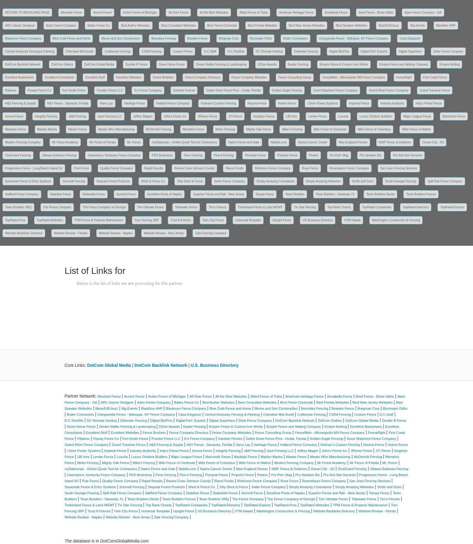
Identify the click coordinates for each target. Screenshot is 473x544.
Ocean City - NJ (433, 142)
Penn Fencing (193, 155)
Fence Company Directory (202, 77)
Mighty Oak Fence (258, 129)
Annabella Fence (336, 12)
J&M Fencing (77, 116)
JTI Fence (235, 116)
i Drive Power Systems (322, 103)
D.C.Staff (210, 51)
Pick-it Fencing (224, 155)
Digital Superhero (410, 51)
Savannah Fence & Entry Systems (28, 181)
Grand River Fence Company (388, 90)
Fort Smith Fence (74, 90)
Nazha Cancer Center (312, 142)
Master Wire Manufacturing (116, 129)
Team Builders (294, 194)
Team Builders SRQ (18, 207)
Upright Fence (281, 220)
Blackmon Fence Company (23, 38)
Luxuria (343, 116)
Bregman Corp (229, 38)
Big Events (417, 25)
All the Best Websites (214, 12)
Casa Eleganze (410, 38)
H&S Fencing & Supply (20, 103)
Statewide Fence (93, 194)
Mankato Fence (15, 129)
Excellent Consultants (59, 77)
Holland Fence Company (172, 103)
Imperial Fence (359, 103)
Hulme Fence (287, 103)
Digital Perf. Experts (374, 51)
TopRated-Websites (50, 220)
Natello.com (279, 142)
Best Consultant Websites (178, 25)
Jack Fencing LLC (110, 116)
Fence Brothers (163, 77)
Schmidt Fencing (73, 181)
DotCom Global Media (99, 64)
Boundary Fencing (163, 38)
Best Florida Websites (262, 25)
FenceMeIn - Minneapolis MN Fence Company (353, 77)
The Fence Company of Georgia (104, 207)
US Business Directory (318, 220)
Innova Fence (14, 116)
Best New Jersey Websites (307, 25)
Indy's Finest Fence (429, 103)
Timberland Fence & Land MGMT (260, 207)
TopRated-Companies (377, 207)
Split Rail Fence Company (444, 181)
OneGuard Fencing (18, 155)
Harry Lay (106, 103)
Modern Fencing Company (23, 142)
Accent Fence (102, 12)
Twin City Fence (213, 220)
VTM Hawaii (352, 220)
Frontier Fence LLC (110, 90)
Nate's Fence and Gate (243, 142)
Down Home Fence (172, 64)
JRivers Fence (207, 116)
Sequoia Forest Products (113, 181)
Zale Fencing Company (210, 233)
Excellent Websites (128, 77)
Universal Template (248, 220)
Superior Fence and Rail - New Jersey (218, 194)
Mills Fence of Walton (416, 129)
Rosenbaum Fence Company (349, 168)
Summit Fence (126, 194)
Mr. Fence (133, 142)
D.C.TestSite (235, 51)
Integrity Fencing (46, 116)
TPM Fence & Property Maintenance (99, 220)
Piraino (313, 155)
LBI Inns (291, 116)
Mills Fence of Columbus (374, 129)
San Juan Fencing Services (398, 168)
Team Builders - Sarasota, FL (335, 194)
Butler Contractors (295, 38)
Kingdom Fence (264, 116)
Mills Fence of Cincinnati (330, 129)
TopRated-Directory (416, 207)
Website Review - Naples (116, 233)
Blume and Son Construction (121, 38)
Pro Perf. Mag (339, 155)
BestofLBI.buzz (389, 25)
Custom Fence (182, 51)
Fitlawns (10, 90)
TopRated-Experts (452, 207)
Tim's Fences (218, 207)
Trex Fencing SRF (147, 220)
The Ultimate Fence (150, 207)
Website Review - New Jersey (164, 233)
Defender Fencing (306, 51)
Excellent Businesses (19, 77)
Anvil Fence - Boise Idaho (376, 12)
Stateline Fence (60, 194)
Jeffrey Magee (142, 116)
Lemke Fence (317, 116)
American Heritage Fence (296, 12)
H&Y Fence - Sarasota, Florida (67, 103)
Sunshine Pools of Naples (164, 194)
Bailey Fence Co (98, 25)
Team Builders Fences (421, 194)
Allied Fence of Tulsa (254, 12)
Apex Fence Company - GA (423, 12)
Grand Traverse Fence (435, 90)
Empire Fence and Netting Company (403, 64)
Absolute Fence (71, 12)
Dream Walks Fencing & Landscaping (221, 64)
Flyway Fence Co (39, 90)
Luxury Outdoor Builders (376, 116)
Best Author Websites (135, 25)
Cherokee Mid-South (80, 51)
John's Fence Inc (175, 116)
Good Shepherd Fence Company (335, 90)
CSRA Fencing (152, 51)
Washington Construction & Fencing (396, 220)
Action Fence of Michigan (140, 12)
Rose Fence (310, 168)
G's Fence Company (148, 90)
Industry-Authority (392, 103)
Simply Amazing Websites (323, 181)
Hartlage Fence (134, 103)
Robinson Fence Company (272, 168)
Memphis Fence (193, 129)
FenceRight (404, 77)
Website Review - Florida (70, 233)
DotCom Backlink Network (22, 64)
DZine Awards (267, 64)
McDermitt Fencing (158, 129)
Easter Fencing (298, 64)
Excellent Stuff (95, 77)
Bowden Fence (197, 38)
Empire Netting (449, 64)
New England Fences (353, 142)
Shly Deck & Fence (190, 181)
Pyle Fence (81, 168)
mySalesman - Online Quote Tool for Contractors (184, 142)
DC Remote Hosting (269, 51)
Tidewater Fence (186, 207)
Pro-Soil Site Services (407, 155)
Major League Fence (417, 116)
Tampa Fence (265, 194)
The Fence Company (57, 207)
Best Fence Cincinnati (222, 25)
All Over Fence (178, 12)
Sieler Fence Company (229, 181)
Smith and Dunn (363, 181)
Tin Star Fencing (305, 207)
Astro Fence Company (61, 25)
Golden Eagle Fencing (287, 90)
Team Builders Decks (380, 194)
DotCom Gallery (62, 64)
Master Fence (77, 129)
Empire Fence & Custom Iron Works (344, 64)
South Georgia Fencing (400, 181)
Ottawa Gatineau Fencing (59, 155)
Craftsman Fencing (117, 51)
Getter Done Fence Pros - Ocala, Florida (233, 90)
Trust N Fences (180, 220)
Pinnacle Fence (255, 155)
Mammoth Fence (454, 116)
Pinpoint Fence (287, 155)
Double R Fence (136, 64)
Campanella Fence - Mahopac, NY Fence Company (353, 38)
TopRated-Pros (15, 220)
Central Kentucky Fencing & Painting (29, 51)
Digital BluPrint (339, 51)
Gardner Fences (184, 90)
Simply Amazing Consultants (275, 181)
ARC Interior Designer (20, 25)
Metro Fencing (225, 129)
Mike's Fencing (292, 129)
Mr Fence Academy (65, 142)
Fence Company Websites (249, 77)
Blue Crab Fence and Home (71, 38)
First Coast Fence (435, 77)
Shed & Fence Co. (153, 181)
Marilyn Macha (47, 129)
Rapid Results (153, 168)
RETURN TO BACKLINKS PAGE (27, 12)
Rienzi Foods (234, 168)
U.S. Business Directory (215, 365)
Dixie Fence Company (448, 51)
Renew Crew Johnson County (194, 168)
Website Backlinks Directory (24, 233)
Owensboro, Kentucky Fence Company (114, 155)
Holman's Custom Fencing (218, 103)
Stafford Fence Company (22, 194)
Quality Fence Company (116, 168)
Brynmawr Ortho (261, 38)
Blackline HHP (446, 25)
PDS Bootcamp (162, 155)
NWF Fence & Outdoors (395, 142)
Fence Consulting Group (294, 77)
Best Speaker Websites (351, 25)
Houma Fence (257, 103)
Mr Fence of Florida (103, 142)
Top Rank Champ (339, 207)
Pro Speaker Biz (371, 155)
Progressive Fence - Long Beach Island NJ (33, 168)
